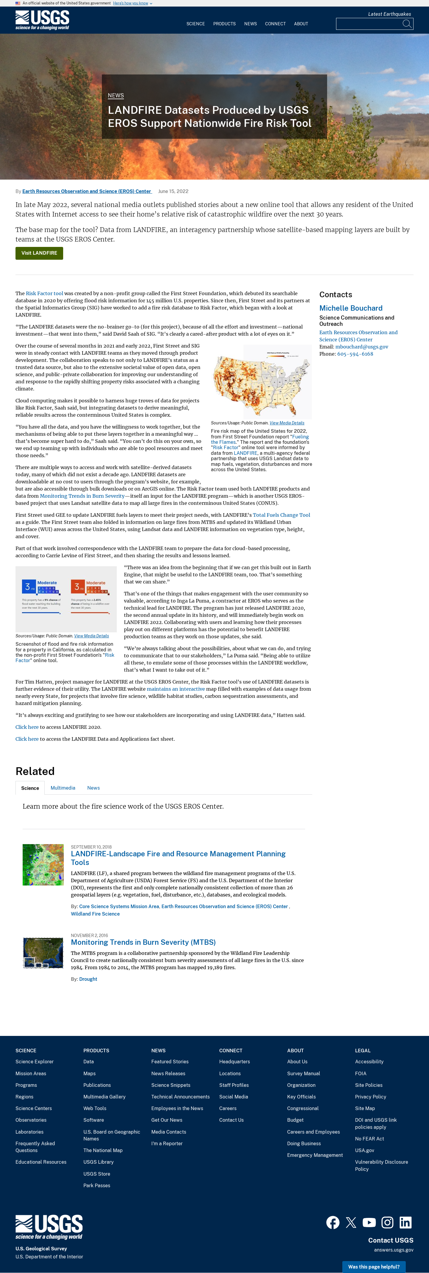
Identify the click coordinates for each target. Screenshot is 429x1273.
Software (93, 1120)
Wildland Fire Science (95, 914)
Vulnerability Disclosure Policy (381, 1165)
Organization (301, 1085)
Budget (295, 1120)
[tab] (30, 788)
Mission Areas (30, 1073)
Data (88, 1062)
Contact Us (231, 1120)
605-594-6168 (355, 354)
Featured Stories (170, 1062)
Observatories (30, 1120)
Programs (26, 1085)
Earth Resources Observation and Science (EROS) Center (87, 191)
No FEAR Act (369, 1139)
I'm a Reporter (167, 1143)
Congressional (303, 1108)
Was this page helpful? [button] (374, 1267)
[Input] (375, 24)
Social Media (233, 1097)
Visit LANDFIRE (39, 253)
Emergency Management (315, 1155)
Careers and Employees (313, 1132)
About (301, 23)
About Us (297, 1062)
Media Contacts (168, 1132)
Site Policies (369, 1085)
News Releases (168, 1073)
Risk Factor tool (44, 293)
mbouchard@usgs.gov (361, 347)
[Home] (42, 29)
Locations (230, 1073)
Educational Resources (40, 1162)
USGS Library (98, 1162)
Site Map (365, 1108)
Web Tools (94, 1108)
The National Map (103, 1150)
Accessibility (369, 1062)
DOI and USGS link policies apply (376, 1123)
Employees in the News (177, 1108)
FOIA (360, 1073)
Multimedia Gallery (104, 1097)
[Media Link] (261, 383)
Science (195, 23)
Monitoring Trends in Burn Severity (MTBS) (143, 942)
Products (224, 23)
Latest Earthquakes (389, 14)
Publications (97, 1085)
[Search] (408, 24)
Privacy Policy (370, 1097)
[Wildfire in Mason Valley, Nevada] (214, 107)
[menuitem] (195, 20)
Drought (88, 979)
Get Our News (166, 1120)
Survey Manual (303, 1073)
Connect (275, 23)
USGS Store (96, 1174)
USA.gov (364, 1150)
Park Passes (96, 1185)
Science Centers (33, 1108)
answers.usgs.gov (394, 1250)
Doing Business (304, 1143)
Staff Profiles (234, 1085)
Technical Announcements (180, 1097)
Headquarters (234, 1062)
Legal (363, 1050)
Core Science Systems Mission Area (119, 906)
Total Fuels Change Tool (281, 515)
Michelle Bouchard (351, 308)
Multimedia (63, 788)
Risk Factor (225, 447)
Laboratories (29, 1132)
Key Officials (301, 1097)
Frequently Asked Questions (35, 1147)
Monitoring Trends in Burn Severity (82, 496)
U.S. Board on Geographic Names (111, 1135)
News (250, 23)
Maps (89, 1073)
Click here (27, 727)
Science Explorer (34, 1062)
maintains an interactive (176, 689)
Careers (228, 1108)
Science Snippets (170, 1085)
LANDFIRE (245, 453)
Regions (24, 1097)
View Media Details (287, 423)
